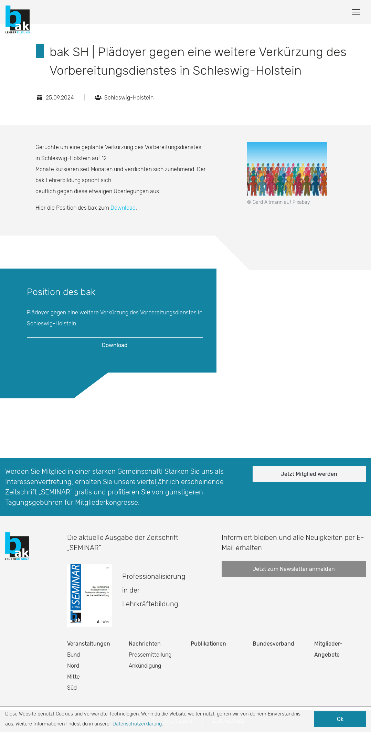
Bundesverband (273, 643)
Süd (72, 687)
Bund (73, 654)
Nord (73, 665)
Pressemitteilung (150, 654)
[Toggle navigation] (356, 12)
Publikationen (208, 643)
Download (123, 208)
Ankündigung (145, 665)
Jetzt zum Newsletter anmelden (294, 569)
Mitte (73, 676)
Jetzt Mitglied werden (309, 474)
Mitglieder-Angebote (328, 649)
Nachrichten (145, 643)
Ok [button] (340, 719)
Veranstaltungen (88, 643)
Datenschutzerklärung (137, 724)
